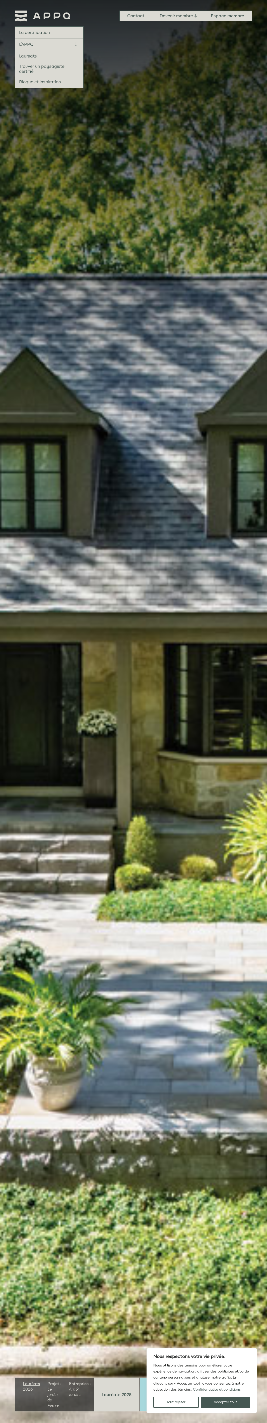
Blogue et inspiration (40, 81)
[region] (202, 1380)
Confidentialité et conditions (217, 1389)
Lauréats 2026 (31, 1386)
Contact (135, 15)
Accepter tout (225, 1402)
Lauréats (28, 56)
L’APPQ (26, 44)
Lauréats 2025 (116, 1394)
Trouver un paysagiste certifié (41, 69)
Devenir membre (176, 15)
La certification (34, 32)
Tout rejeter (175, 1402)
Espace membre (227, 15)
